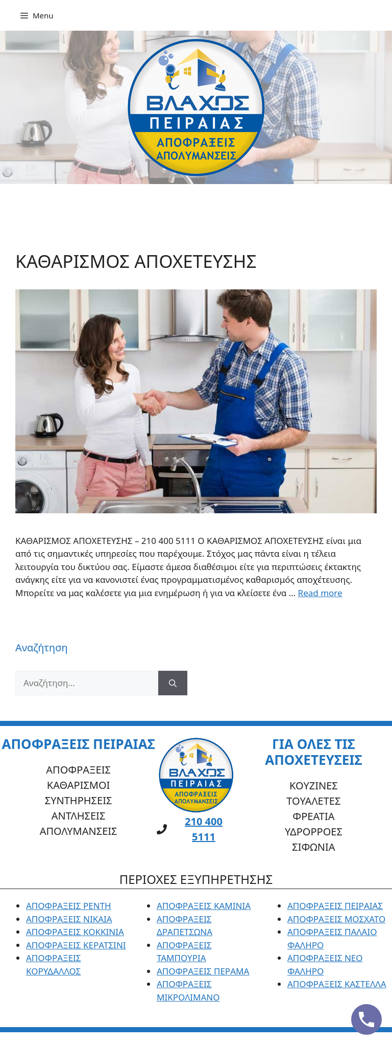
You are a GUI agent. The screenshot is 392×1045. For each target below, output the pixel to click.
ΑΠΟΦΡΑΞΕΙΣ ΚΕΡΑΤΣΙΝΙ (76, 945)
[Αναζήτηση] (172, 683)
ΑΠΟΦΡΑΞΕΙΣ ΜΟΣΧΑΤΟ (336, 919)
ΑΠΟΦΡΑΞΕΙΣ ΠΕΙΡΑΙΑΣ (335, 906)
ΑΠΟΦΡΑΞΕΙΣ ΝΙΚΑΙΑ (69, 919)
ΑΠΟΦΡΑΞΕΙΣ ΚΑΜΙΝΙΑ (204, 906)
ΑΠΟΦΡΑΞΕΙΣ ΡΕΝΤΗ (68, 906)
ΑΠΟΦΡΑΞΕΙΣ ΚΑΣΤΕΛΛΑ (336, 984)
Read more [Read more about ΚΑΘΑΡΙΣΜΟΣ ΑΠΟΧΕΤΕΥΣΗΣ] (320, 593)
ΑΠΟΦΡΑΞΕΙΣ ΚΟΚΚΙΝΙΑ (75, 932)
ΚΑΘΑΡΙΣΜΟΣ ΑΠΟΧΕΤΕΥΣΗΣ (136, 261)
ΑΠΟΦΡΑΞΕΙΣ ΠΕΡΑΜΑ (203, 971)
